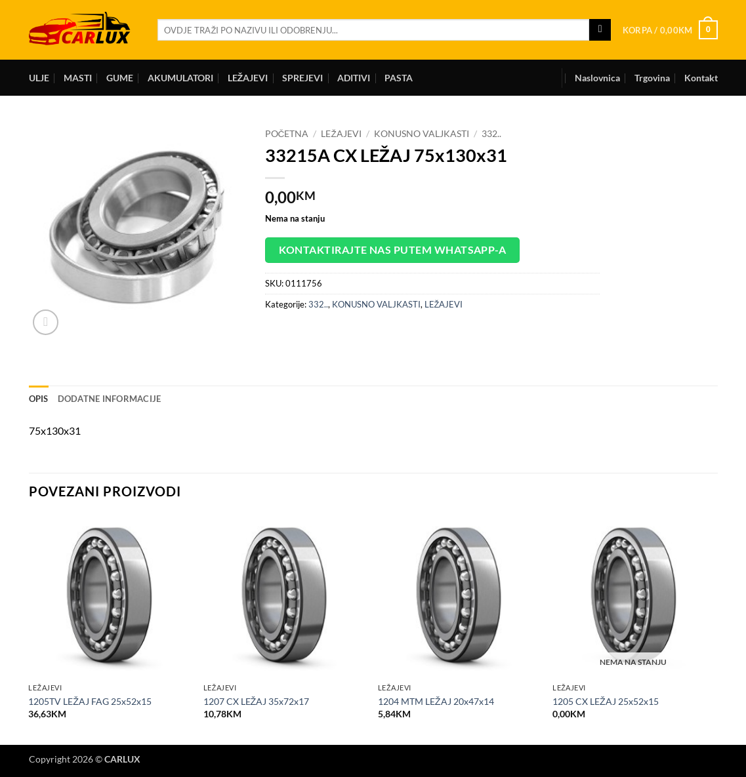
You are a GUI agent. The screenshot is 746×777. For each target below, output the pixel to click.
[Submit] (600, 30)
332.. (491, 134)
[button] (670, 30)
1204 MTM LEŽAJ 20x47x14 (436, 701)
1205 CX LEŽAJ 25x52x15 (605, 701)
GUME (119, 77)
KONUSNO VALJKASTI (421, 134)
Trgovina (652, 77)
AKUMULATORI (180, 77)
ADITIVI (353, 77)
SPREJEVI (302, 77)
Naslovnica (597, 77)
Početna (287, 134)
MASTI (78, 77)
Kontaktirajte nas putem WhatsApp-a (393, 250)
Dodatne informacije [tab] (109, 398)
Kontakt (701, 77)
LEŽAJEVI (248, 77)
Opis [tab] (39, 398)
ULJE (39, 77)
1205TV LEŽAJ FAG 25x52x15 (90, 701)
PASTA (398, 77)
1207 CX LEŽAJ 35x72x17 (256, 701)
